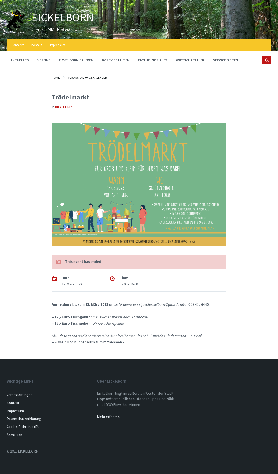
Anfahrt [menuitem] (18, 45)
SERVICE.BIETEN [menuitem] (225, 60)
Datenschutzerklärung (24, 418)
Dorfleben (64, 107)
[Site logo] (16, 29)
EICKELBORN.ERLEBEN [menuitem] (76, 60)
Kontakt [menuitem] (37, 45)
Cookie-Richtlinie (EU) (24, 426)
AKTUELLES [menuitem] (20, 60)
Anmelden (14, 434)
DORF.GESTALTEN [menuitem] (115, 60)
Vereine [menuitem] (43, 60)
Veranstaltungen (19, 394)
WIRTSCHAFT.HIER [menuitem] (190, 60)
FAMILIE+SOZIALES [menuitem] (152, 60)
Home (56, 78)
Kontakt (13, 402)
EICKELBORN (62, 17)
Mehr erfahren (108, 416)
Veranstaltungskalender (87, 78)
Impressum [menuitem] (57, 45)
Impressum (15, 410)
